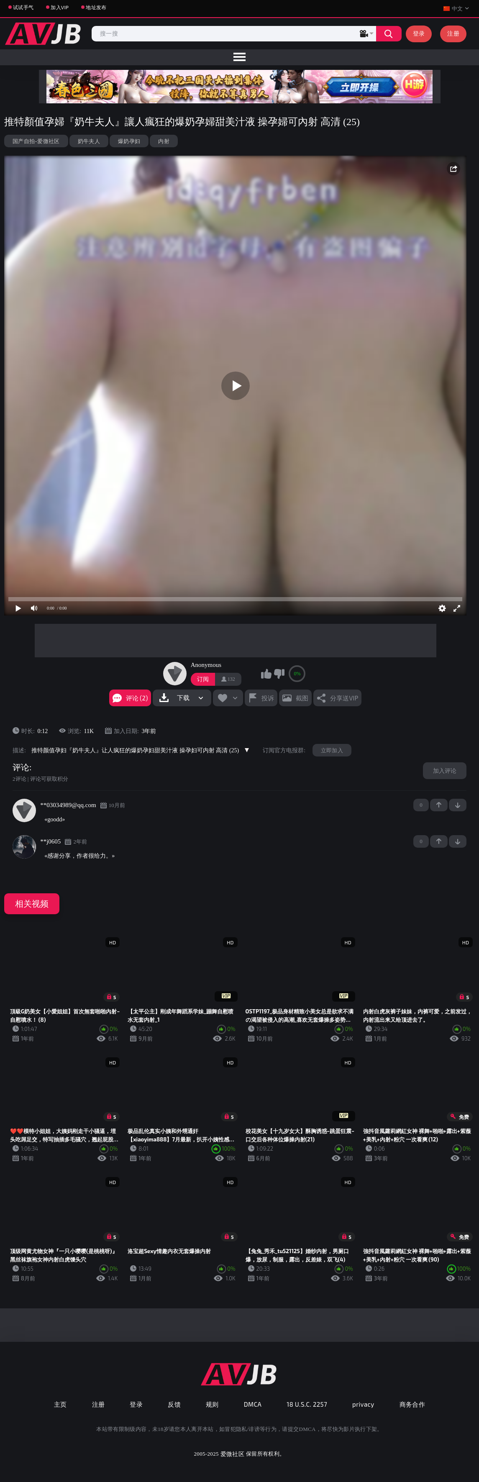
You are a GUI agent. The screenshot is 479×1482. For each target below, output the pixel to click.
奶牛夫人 (89, 141)
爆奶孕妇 (129, 141)
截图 (302, 698)
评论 (21, 767)
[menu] (239, 57)
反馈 (174, 1404)
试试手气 (23, 7)
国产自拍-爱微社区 (36, 141)
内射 (163, 141)
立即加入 (332, 750)
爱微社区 (232, 1453)
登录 (419, 33)
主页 (60, 1404)
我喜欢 (266, 673)
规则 (212, 1404)
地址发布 (96, 7)
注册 (453, 33)
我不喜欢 (279, 673)
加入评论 (444, 770)
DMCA (253, 1404)
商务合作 (412, 1404)
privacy (363, 1404)
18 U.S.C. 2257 (307, 1404)
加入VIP (60, 7)
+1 (439, 805)
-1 (457, 805)
